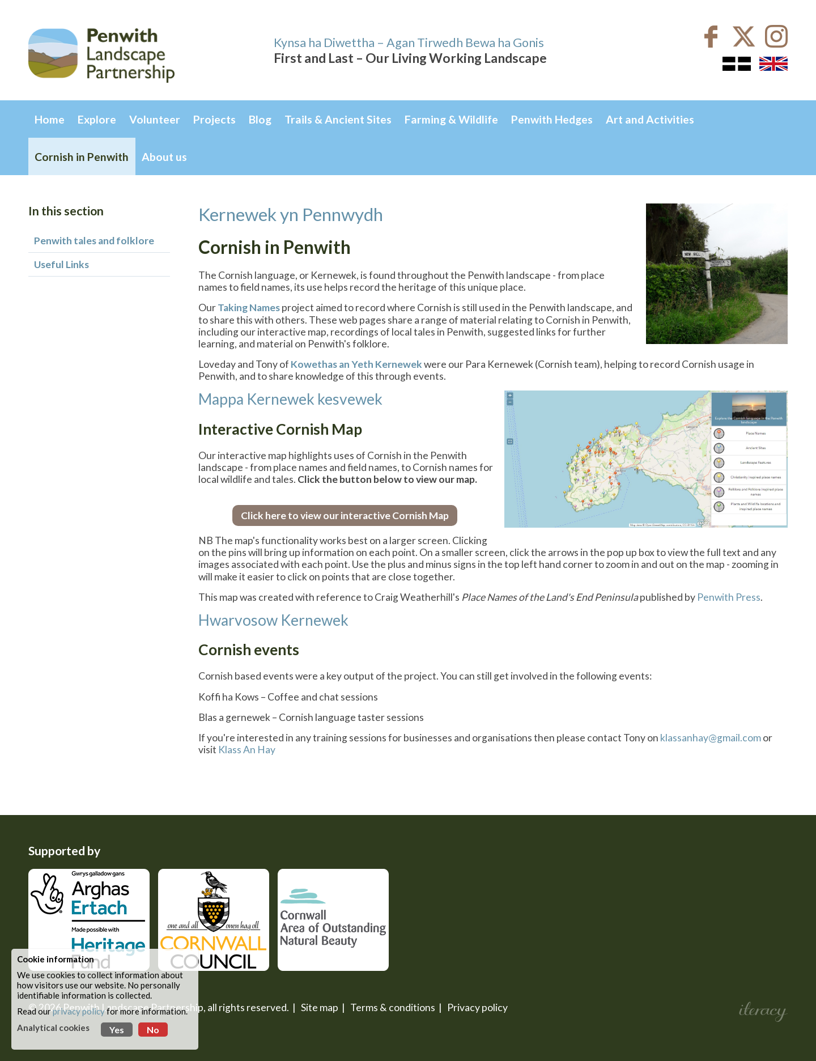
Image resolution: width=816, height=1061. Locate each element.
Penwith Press (728, 597)
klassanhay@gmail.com (710, 738)
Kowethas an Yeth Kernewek (356, 364)
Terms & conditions (392, 1007)
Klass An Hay (246, 750)
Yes (116, 1029)
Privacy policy (477, 1007)
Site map (319, 1007)
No (153, 1029)
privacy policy (79, 1011)
